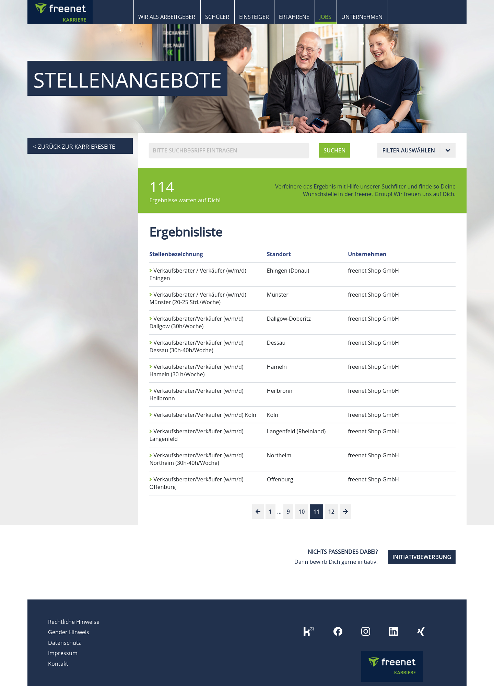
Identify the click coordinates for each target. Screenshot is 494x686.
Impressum (63, 653)
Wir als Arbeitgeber (166, 17)
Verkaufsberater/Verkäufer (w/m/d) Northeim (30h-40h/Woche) (196, 459)
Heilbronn (279, 391)
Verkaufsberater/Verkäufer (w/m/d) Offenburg (196, 483)
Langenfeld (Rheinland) (296, 431)
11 (316, 511)
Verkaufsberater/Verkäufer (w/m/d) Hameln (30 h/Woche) (196, 370)
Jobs (325, 17)
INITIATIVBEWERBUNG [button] (421, 557)
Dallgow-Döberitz (289, 318)
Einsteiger (254, 17)
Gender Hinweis (68, 632)
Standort (279, 254)
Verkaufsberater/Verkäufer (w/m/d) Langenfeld (196, 435)
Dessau (276, 342)
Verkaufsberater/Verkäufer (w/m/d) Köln (202, 415)
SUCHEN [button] (334, 150)
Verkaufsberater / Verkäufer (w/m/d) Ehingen (197, 274)
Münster (278, 294)
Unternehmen (362, 17)
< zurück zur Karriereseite (74, 146)
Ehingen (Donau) (288, 270)
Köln (272, 415)
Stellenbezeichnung (176, 254)
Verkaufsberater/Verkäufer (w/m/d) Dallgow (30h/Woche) (196, 322)
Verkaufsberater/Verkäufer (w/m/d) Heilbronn (196, 394)
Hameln (277, 366)
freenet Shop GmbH (373, 270)
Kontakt (58, 663)
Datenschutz (64, 643)
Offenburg (280, 479)
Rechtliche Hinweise (73, 622)
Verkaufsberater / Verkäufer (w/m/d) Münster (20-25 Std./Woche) (197, 298)
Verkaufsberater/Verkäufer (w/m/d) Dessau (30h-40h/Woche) (196, 346)
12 (331, 511)
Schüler (217, 17)
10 (301, 511)
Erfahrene (294, 17)
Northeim (279, 455)
